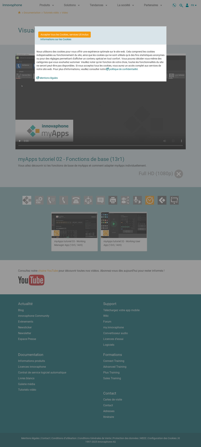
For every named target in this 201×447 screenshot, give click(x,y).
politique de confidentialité (122, 69)
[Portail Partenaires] (187, 5)
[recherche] (182, 5)
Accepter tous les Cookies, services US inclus (64, 34)
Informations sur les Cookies (55, 39)
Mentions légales (47, 78)
